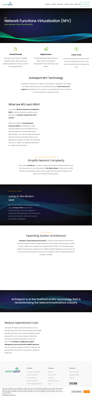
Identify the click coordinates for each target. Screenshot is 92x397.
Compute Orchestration (33, 372)
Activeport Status (74, 375)
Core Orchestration (32, 375)
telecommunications (52, 302)
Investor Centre (69, 4)
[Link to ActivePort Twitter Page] (73, 383)
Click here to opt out (8, 395)
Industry (54, 4)
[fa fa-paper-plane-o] (46, 49)
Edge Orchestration (32, 381)
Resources (60, 4)
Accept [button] (87, 391)
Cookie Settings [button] (76, 391)
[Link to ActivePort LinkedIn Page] (70, 383)
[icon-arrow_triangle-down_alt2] (76, 49)
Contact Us (85, 4)
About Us (77, 4)
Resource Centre (74, 372)
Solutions (47, 4)
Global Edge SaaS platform (34, 384)
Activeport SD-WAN (23, 140)
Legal (49, 384)
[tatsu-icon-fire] (15, 49)
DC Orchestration (31, 378)
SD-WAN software (52, 168)
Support (71, 378)
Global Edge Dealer (53, 381)
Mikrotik (31, 134)
